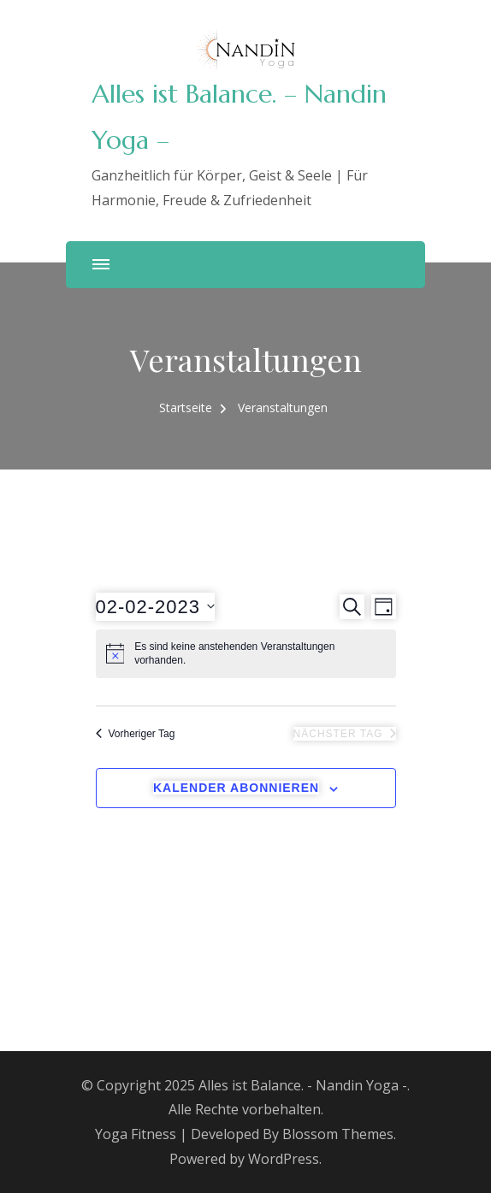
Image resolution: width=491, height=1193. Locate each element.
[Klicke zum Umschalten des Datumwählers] (156, 607)
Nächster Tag (344, 734)
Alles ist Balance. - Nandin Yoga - (302, 1085)
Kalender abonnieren (236, 787)
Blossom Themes (337, 1134)
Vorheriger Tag (135, 734)
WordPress (283, 1158)
